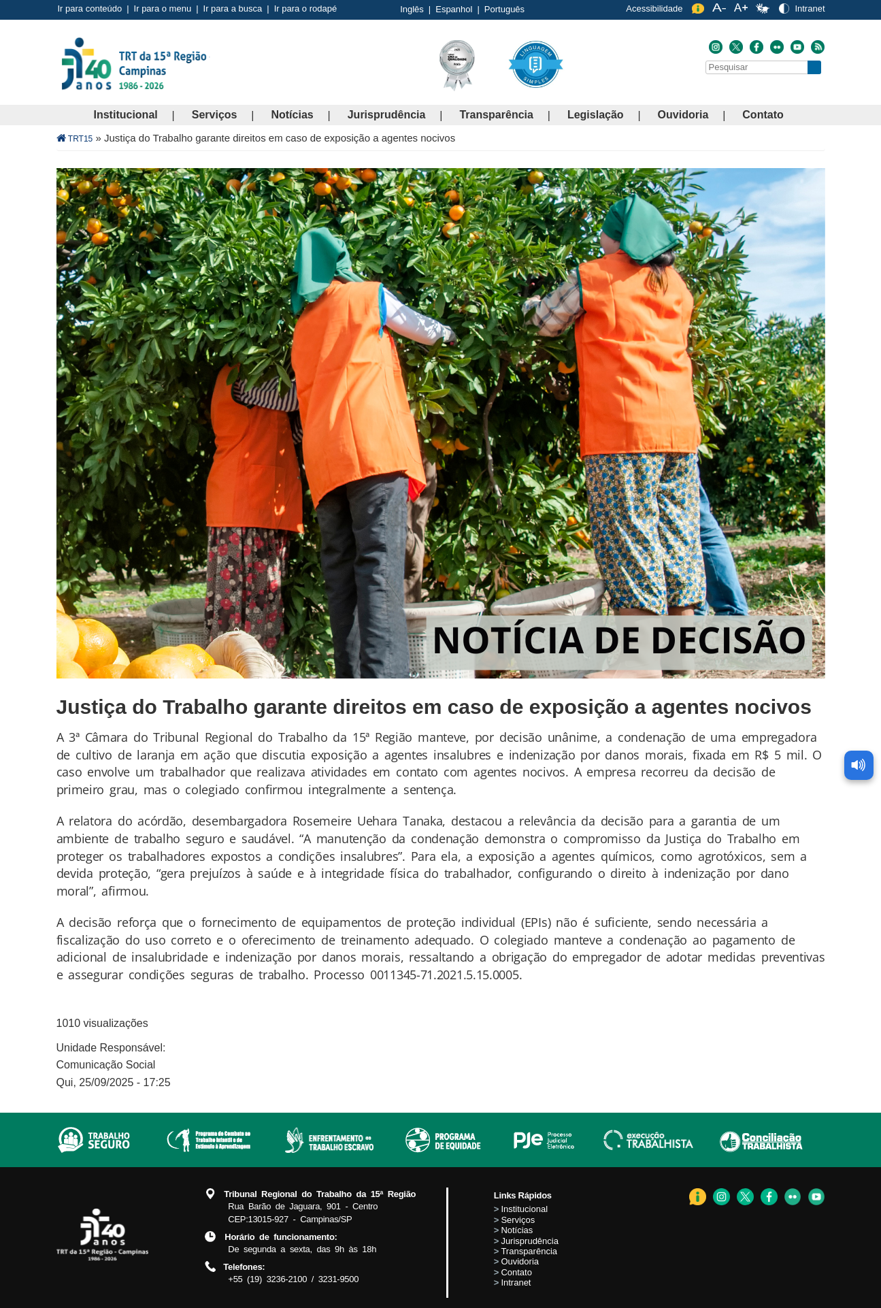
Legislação (595, 114)
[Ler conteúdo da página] (860, 575)
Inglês (412, 9)
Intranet (810, 8)
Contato (762, 114)
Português (504, 9)
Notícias (292, 114)
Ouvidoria (683, 114)
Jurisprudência (387, 114)
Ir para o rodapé (305, 8)
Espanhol (453, 9)
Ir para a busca (233, 8)
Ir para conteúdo (90, 8)
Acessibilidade (654, 8)
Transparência (496, 114)
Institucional (126, 114)
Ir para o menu (163, 8)
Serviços (214, 114)
